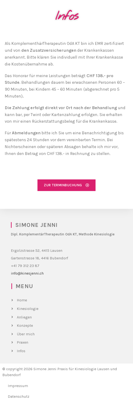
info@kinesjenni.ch (27, 273)
